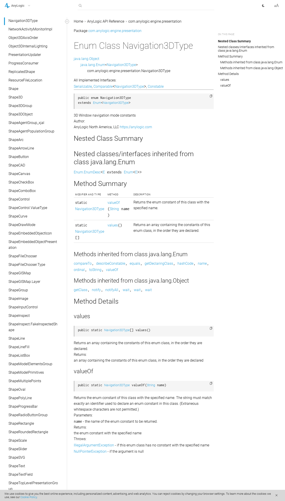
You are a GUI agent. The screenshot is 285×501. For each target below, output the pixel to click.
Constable (156, 86)
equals (135, 263)
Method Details (228, 74)
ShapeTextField (20, 474)
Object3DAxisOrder (23, 38)
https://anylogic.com (136, 127)
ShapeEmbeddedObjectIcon (30, 233)
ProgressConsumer (23, 63)
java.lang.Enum (92, 65)
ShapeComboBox (22, 191)
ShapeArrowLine (21, 148)
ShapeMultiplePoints (24, 381)
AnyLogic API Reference (105, 21)
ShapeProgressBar (23, 406)
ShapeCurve (17, 216)
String (114, 209)
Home (78, 21)
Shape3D (15, 97)
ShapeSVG (16, 457)
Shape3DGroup (20, 106)
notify (96, 290)
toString (95, 270)
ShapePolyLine (20, 398)
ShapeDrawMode (21, 225)
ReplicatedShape (21, 72)
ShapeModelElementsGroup (30, 364)
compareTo (83, 263)
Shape (13, 89)
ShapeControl (19, 199)
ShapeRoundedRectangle (28, 432)
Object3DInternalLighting (27, 46)
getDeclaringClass (159, 263)
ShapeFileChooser (22, 256)
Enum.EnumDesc (87, 172)
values (113, 225)
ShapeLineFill (19, 347)
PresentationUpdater (24, 55)
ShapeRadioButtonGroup (28, 415)
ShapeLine (16, 338)
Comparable (103, 86)
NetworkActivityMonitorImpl (30, 29)
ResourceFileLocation (25, 80)
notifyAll (111, 290)
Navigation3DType (23, 21)
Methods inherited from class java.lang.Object (251, 68)
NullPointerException (90, 451)
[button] (23, 5)
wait (126, 290)
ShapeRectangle (21, 423)
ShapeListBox (19, 355)
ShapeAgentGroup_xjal (26, 123)
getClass (80, 290)
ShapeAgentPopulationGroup (31, 131)
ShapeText (16, 466)
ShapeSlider (17, 449)
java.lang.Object (86, 59)
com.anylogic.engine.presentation (155, 21)
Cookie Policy (28, 497)
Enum (97, 103)
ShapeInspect (19, 315)
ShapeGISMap (19, 273)
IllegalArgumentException (94, 445)
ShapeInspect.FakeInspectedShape (32, 327)
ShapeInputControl (23, 307)
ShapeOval (16, 389)
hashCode (185, 263)
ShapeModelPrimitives (26, 372)
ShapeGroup (18, 290)
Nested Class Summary (234, 41)
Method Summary (230, 56)
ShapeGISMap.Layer (24, 281)
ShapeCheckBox (21, 182)
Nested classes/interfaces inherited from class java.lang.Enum (246, 48)
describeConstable (110, 263)
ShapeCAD (16, 165)
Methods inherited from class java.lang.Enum (251, 62)
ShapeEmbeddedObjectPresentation (32, 245)
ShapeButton (18, 157)
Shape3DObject (20, 114)
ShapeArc (15, 140)
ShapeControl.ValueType (27, 208)
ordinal (79, 270)
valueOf (114, 202)
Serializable (83, 86)
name (202, 263)
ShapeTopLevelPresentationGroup (33, 486)
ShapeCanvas (19, 174)
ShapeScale (17, 440)
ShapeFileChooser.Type (26, 264)
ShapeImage (18, 298)
